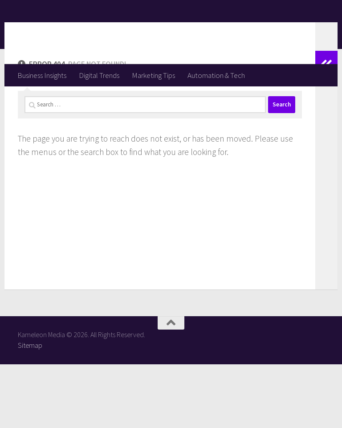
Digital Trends (99, 75)
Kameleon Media (87, 31)
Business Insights (41, 75)
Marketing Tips (153, 75)
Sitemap (30, 408)
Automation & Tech (216, 75)
